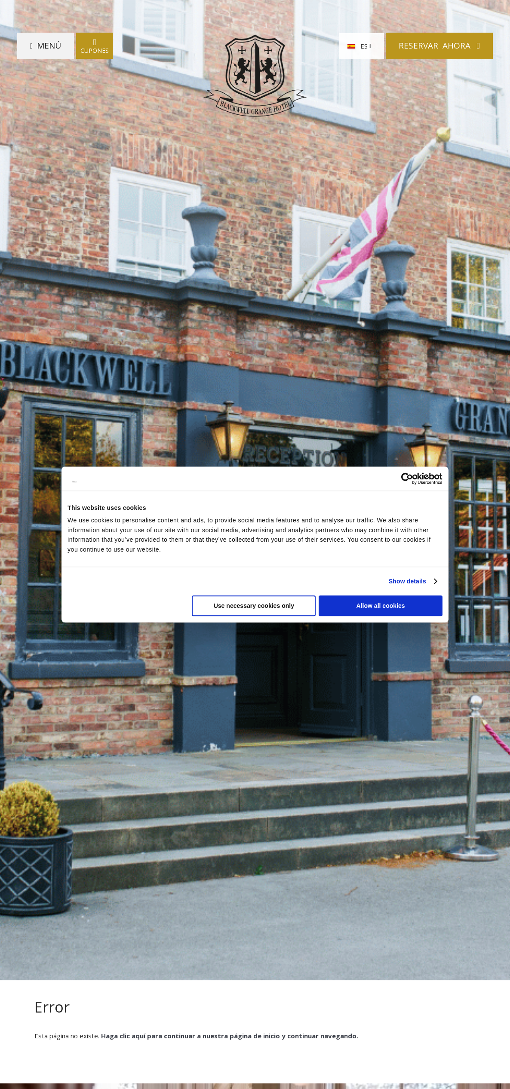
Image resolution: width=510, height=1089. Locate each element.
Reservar (436, 45)
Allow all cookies (380, 605)
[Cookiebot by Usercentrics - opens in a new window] (404, 479)
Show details (407, 581)
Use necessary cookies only (254, 605)
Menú (49, 45)
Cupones (94, 46)
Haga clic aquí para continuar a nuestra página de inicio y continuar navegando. (229, 1035)
